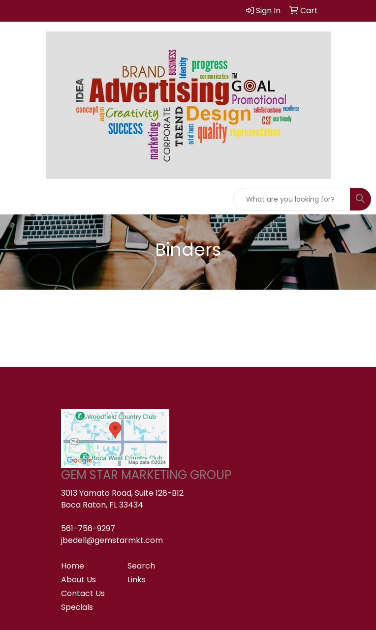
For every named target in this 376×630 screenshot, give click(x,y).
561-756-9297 (88, 528)
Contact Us (83, 593)
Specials (77, 607)
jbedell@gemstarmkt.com (112, 540)
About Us (78, 579)
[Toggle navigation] (15, 199)
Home (72, 565)
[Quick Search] (291, 199)
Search (141, 565)
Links (136, 579)
